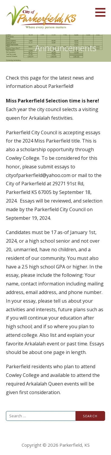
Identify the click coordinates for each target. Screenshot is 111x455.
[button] (102, 12)
